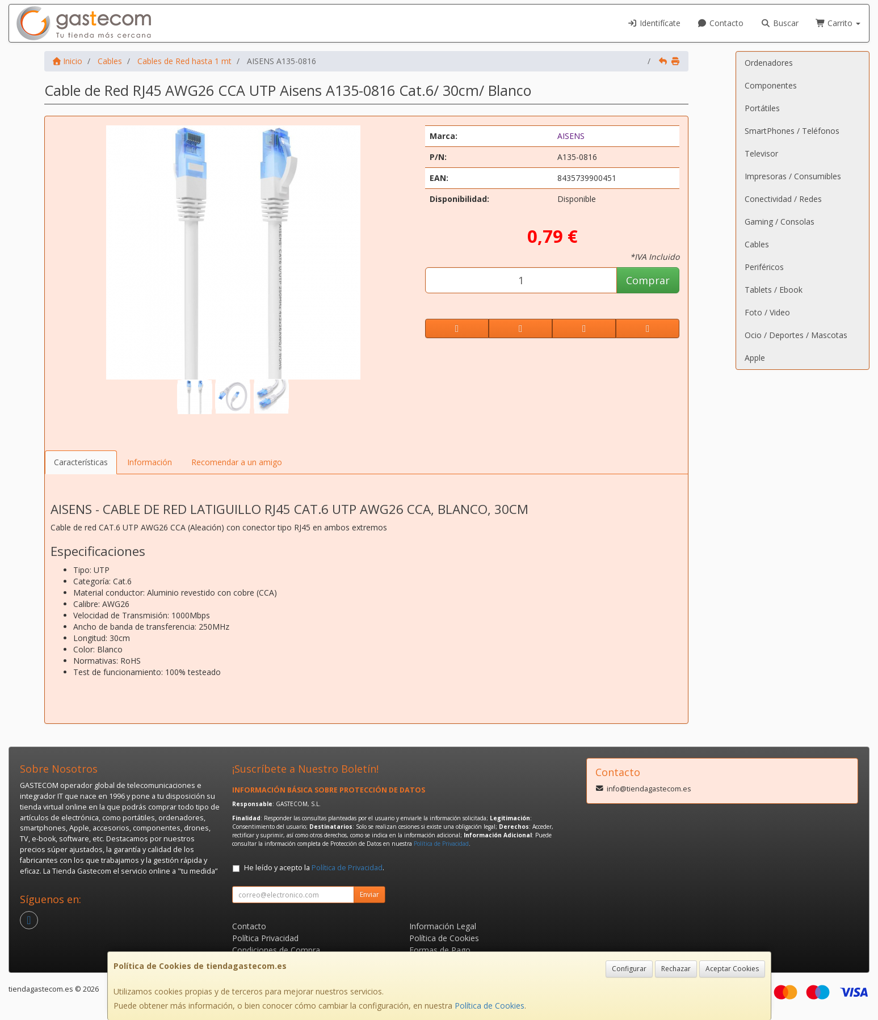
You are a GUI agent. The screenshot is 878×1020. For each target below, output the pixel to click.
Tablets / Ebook (774, 289)
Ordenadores (769, 62)
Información (149, 462)
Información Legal (442, 926)
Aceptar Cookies (732, 968)
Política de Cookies (489, 1005)
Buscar (780, 23)
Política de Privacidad (441, 844)
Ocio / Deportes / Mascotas (796, 335)
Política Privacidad (265, 938)
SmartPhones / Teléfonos (792, 130)
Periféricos (764, 267)
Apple (755, 357)
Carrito (838, 23)
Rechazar (676, 968)
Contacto (721, 23)
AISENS (571, 135)
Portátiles (762, 108)
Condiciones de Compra (276, 950)
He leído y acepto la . (314, 868)
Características (81, 462)
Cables (757, 244)
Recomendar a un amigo (236, 462)
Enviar (369, 894)
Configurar (629, 968)
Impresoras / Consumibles (793, 176)
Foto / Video (767, 312)
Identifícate (653, 23)
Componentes (771, 85)
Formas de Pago (439, 950)
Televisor (761, 153)
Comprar (648, 280)
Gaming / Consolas (779, 221)
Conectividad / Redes (783, 198)
